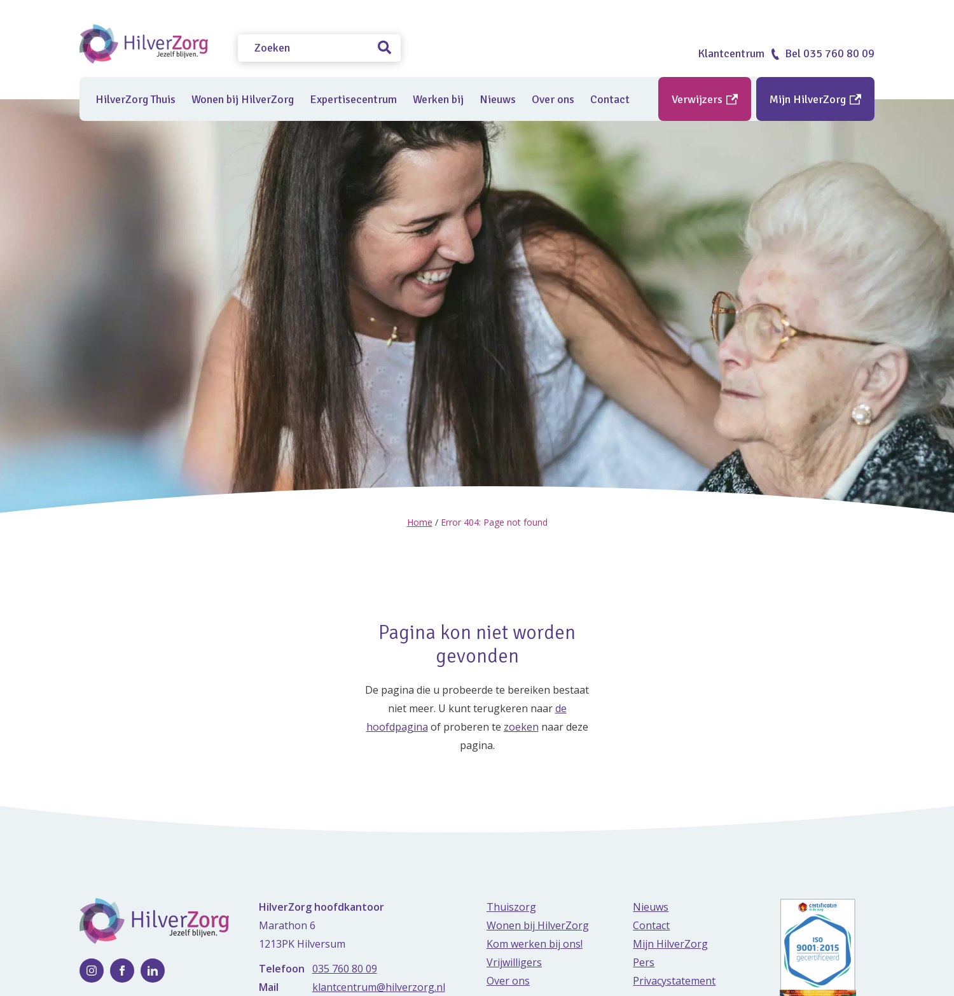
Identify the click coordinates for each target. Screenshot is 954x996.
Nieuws (498, 99)
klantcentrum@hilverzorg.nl (378, 986)
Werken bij (438, 99)
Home (419, 522)
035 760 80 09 (344, 968)
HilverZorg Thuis (135, 99)
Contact (610, 99)
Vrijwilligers (514, 962)
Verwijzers (705, 99)
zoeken (521, 726)
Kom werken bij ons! (535, 943)
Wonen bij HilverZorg (242, 99)
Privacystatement (674, 980)
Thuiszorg (511, 906)
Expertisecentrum (353, 99)
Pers (643, 962)
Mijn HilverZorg (815, 99)
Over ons (553, 99)
